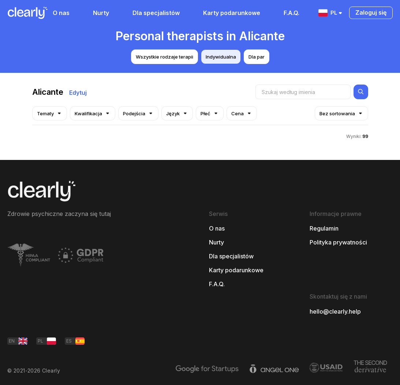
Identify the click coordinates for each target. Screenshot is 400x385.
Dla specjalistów (156, 12)
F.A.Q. (291, 12)
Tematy (49, 113)
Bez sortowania (341, 113)
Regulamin (324, 228)
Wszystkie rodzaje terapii (164, 57)
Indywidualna (221, 57)
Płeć (210, 113)
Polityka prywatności (338, 242)
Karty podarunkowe (231, 12)
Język (177, 113)
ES (75, 341)
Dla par (256, 57)
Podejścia (138, 113)
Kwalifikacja (93, 113)
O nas (61, 12)
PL (330, 12)
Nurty (101, 12)
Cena (241, 113)
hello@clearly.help (335, 311)
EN (18, 341)
